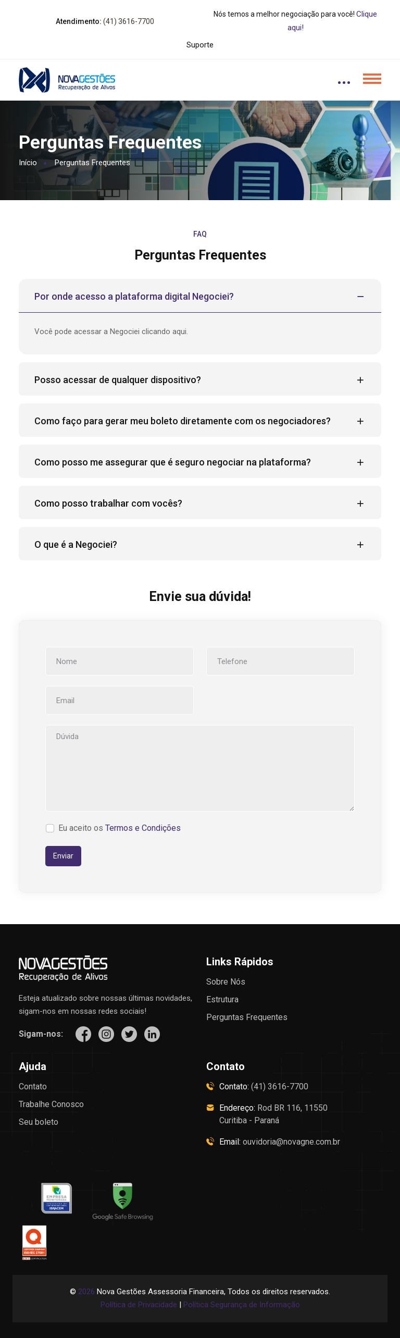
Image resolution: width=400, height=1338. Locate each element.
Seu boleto (38, 1122)
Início (28, 162)
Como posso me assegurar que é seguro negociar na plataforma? (200, 462)
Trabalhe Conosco (51, 1104)
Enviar (63, 856)
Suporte (200, 45)
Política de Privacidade (139, 1304)
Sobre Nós (225, 982)
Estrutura (222, 999)
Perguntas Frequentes (247, 1017)
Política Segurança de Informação (241, 1304)
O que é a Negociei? (200, 545)
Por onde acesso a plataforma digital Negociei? (200, 296)
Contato (33, 1086)
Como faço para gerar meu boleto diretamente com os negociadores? (200, 421)
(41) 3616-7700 (128, 21)
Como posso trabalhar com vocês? (200, 503)
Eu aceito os (119, 828)
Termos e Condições (143, 828)
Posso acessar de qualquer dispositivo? (200, 380)
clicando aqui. (165, 331)
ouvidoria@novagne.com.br (291, 1142)
